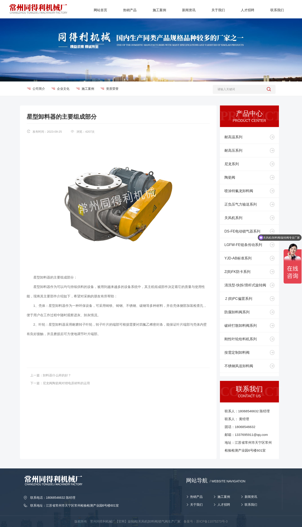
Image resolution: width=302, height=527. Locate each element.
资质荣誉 (112, 88)
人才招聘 (223, 504)
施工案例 (87, 88)
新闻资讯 (251, 496)
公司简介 (38, 88)
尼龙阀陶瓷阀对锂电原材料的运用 (66, 383)
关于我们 (196, 504)
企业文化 (63, 88)
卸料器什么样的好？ (57, 375)
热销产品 (196, 496)
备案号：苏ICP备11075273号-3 (206, 521)
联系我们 (251, 504)
